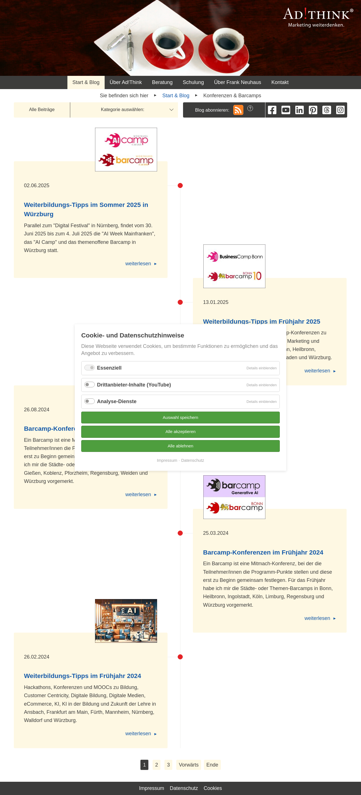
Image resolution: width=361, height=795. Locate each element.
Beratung (162, 82)
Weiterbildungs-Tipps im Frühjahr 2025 (261, 321)
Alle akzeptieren (181, 431)
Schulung (193, 82)
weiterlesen (138, 263)
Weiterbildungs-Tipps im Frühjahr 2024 (82, 675)
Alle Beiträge (42, 109)
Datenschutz (184, 788)
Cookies (213, 788)
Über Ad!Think (126, 82)
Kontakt (280, 82)
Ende (212, 765)
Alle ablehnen (180, 445)
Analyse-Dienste (117, 401)
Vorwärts (189, 765)
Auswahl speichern (180, 417)
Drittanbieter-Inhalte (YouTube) (134, 385)
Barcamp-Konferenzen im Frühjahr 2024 (263, 552)
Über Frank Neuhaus (237, 82)
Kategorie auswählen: (122, 109)
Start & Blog (86, 82)
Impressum (151, 788)
